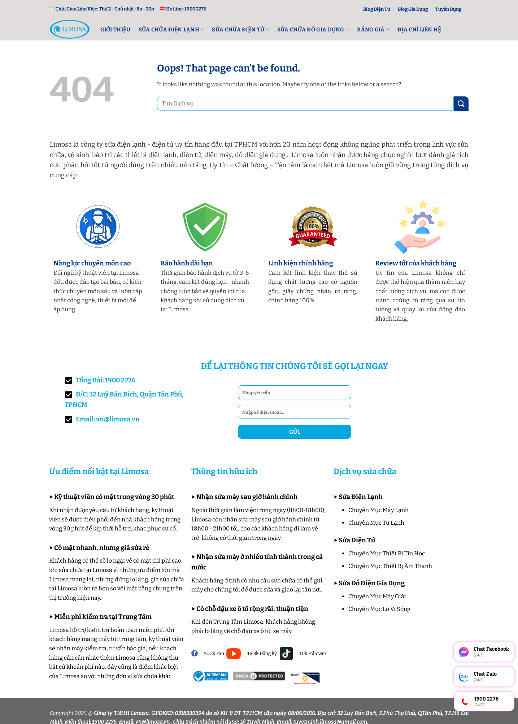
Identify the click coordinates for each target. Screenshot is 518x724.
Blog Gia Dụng (413, 9)
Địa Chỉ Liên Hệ (419, 29)
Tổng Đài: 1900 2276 (100, 380)
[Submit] (461, 103)
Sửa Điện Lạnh (361, 497)
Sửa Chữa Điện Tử (240, 29)
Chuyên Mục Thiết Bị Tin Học (386, 553)
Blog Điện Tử (376, 9)
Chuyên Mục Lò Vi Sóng (379, 609)
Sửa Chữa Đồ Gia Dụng (313, 29)
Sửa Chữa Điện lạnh (171, 29)
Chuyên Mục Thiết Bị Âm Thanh (390, 566)
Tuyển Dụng (448, 9)
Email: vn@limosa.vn (102, 419)
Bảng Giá (373, 29)
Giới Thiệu (115, 29)
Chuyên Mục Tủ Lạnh (376, 522)
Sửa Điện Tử (357, 540)
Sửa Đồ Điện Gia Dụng (372, 583)
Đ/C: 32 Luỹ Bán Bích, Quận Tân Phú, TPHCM (124, 399)
